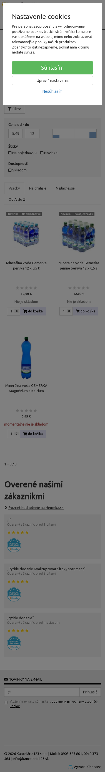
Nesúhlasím (52, 91)
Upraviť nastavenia (53, 80)
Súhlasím (52, 67)
